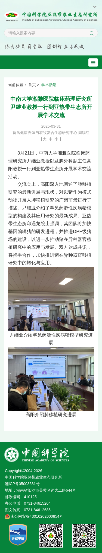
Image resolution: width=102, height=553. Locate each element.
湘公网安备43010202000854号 (37, 516)
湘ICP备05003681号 (22, 484)
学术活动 (49, 85)
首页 (32, 85)
